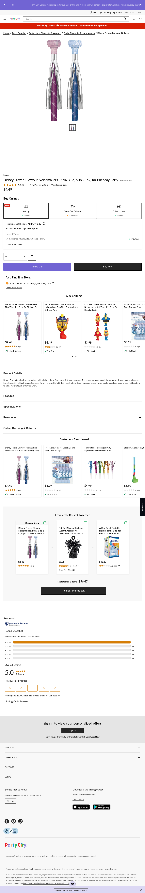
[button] (125, 19)
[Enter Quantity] (15, 256)
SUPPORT (72, 767)
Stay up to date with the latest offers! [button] (71, 890)
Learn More (78, 799)
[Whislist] (134, 19)
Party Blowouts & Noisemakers (79, 33)
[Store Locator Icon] (90, 12)
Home (6, 33)
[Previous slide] (4, 4)
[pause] (12, 4)
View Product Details (39, 185)
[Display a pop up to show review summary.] (78, 565)
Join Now (95, 737)
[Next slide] (140, 4)
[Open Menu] (4, 19)
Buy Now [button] (107, 266)
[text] (22, 346)
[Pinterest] (13, 821)
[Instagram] (20, 821)
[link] (14, 185)
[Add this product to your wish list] (32, 257)
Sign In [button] (72, 730)
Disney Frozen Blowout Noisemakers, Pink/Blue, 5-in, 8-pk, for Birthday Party (60, 180)
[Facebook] (7, 821)
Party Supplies (19, 33)
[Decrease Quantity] (6, 256)
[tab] (26, 210)
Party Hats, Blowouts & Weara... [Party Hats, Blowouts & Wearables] (45, 33)
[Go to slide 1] (72, 127)
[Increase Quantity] (24, 256)
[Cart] (140, 19)
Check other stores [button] (14, 244)
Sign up (10, 801)
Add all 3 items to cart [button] (74, 591)
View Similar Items (59, 185)
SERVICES (72, 747)
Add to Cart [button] (37, 266)
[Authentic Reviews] (17, 624)
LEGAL (72, 777)
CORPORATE (72, 757)
